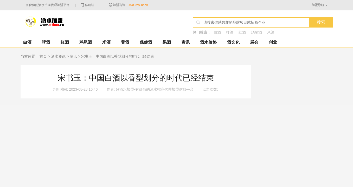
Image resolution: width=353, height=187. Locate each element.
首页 (43, 56)
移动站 (89, 5)
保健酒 (146, 42)
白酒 (217, 32)
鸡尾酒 (256, 32)
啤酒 (229, 32)
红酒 (242, 32)
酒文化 (233, 42)
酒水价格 (208, 42)
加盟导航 (318, 5)
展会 (254, 42)
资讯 (185, 42)
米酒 (270, 32)
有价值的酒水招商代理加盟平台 (47, 5)
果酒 (167, 42)
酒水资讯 (58, 56)
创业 (273, 42)
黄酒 (125, 42)
